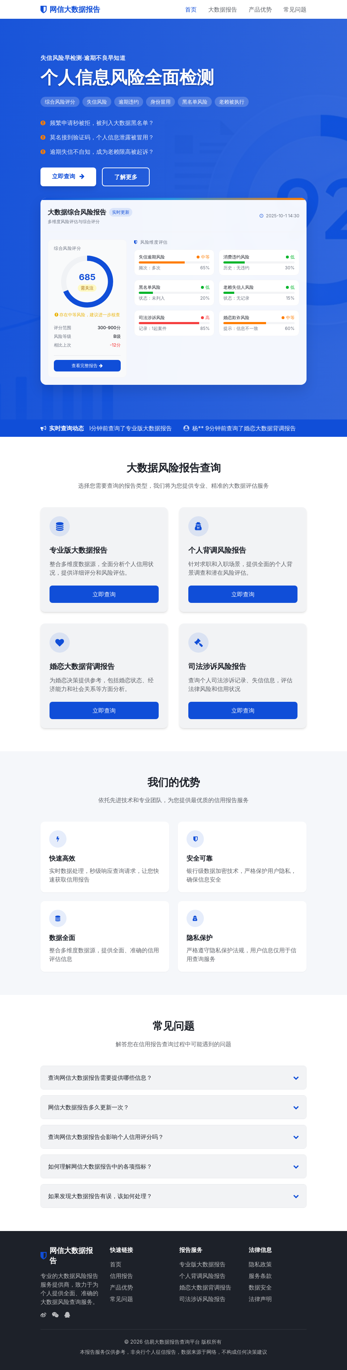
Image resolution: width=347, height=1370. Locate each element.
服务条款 (260, 1275)
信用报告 (121, 1275)
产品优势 (260, 9)
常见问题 (295, 9)
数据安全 (260, 1287)
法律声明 (260, 1298)
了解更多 (125, 177)
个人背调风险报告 (202, 1275)
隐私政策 (260, 1264)
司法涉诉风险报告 (202, 1298)
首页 (191, 9)
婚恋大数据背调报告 (205, 1287)
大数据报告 (222, 9)
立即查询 (68, 176)
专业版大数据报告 (202, 1264)
